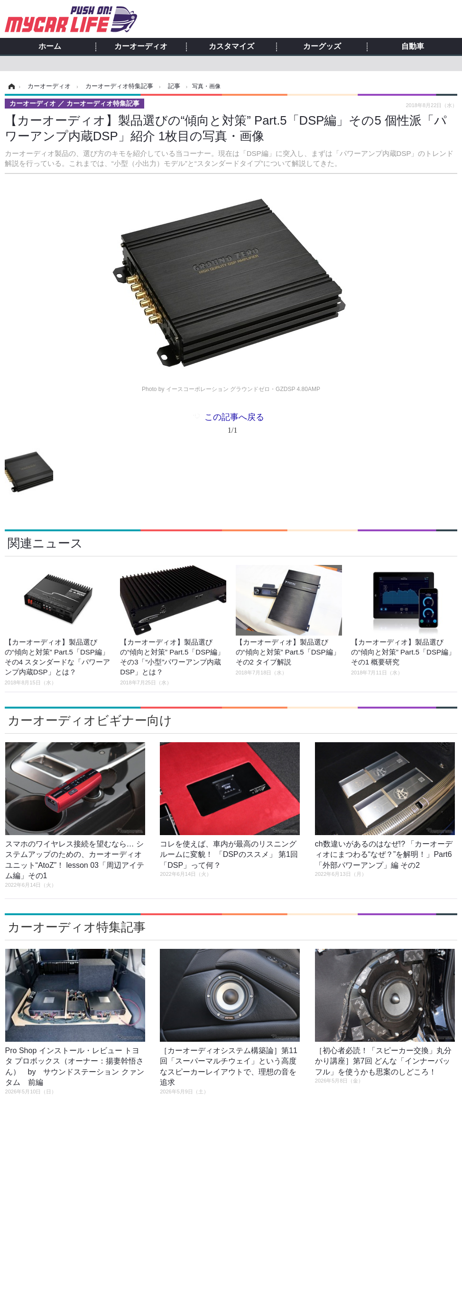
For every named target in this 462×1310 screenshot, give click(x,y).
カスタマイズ (231, 46)
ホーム (49, 46)
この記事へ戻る (234, 425)
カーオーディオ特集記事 (77, 927)
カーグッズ (322, 46)
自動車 (412, 46)
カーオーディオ (140, 46)
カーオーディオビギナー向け (90, 720)
